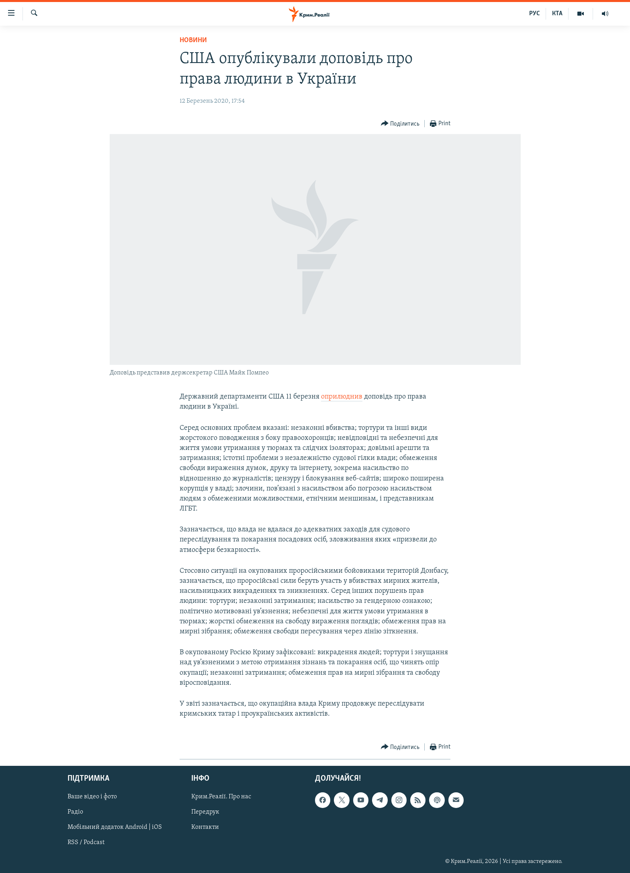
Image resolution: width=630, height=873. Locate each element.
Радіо (75, 812)
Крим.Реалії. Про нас (221, 797)
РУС (534, 13)
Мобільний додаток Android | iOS (115, 827)
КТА (557, 13)
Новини (193, 40)
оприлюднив (341, 397)
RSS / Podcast (86, 843)
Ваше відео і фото (92, 797)
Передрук (205, 812)
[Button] (400, 123)
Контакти (205, 827)
